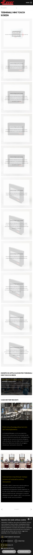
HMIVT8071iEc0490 (16, 220)
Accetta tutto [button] (9, 551)
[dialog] (16, 536)
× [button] (31, 519)
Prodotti (4, 8)
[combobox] (28, 519)
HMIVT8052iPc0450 (16, 63)
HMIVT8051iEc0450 (16, 127)
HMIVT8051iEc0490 (16, 157)
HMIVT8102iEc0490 (16, 347)
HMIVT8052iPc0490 (16, 93)
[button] (16, 533)
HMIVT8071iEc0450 (16, 190)
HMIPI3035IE (16, 32)
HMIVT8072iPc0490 (16, 284)
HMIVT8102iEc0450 (16, 317)
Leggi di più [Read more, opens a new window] (25, 531)
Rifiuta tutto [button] (24, 551)
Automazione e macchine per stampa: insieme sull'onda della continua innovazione (14, 479)
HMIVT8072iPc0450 (16, 254)
